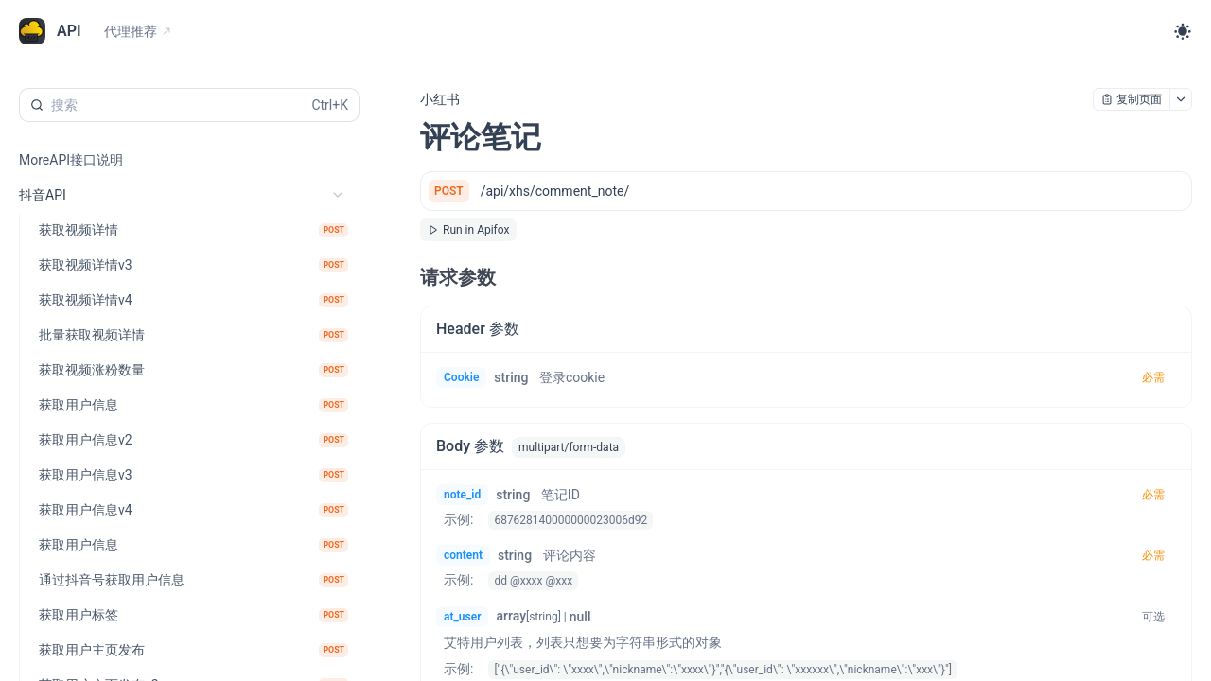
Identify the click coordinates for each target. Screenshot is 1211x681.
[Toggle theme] (1182, 31)
